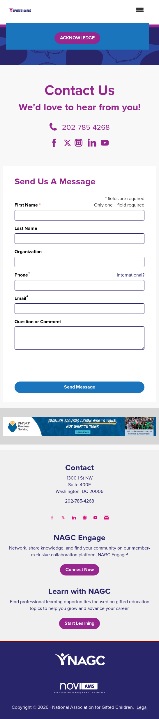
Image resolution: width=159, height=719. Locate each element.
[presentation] (59, 365)
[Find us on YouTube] (105, 142)
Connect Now (80, 569)
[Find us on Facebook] (56, 142)
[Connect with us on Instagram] (80, 142)
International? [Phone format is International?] (130, 275)
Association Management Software (79, 688)
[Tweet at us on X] (63, 517)
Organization (28, 252)
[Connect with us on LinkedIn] (94, 142)
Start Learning (79, 623)
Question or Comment (38, 322)
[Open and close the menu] (90, 10)
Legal (142, 707)
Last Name (26, 228)
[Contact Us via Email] (106, 517)
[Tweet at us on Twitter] (68, 142)
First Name (26, 205)
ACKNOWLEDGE (77, 37)
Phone (21, 275)
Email (20, 298)
